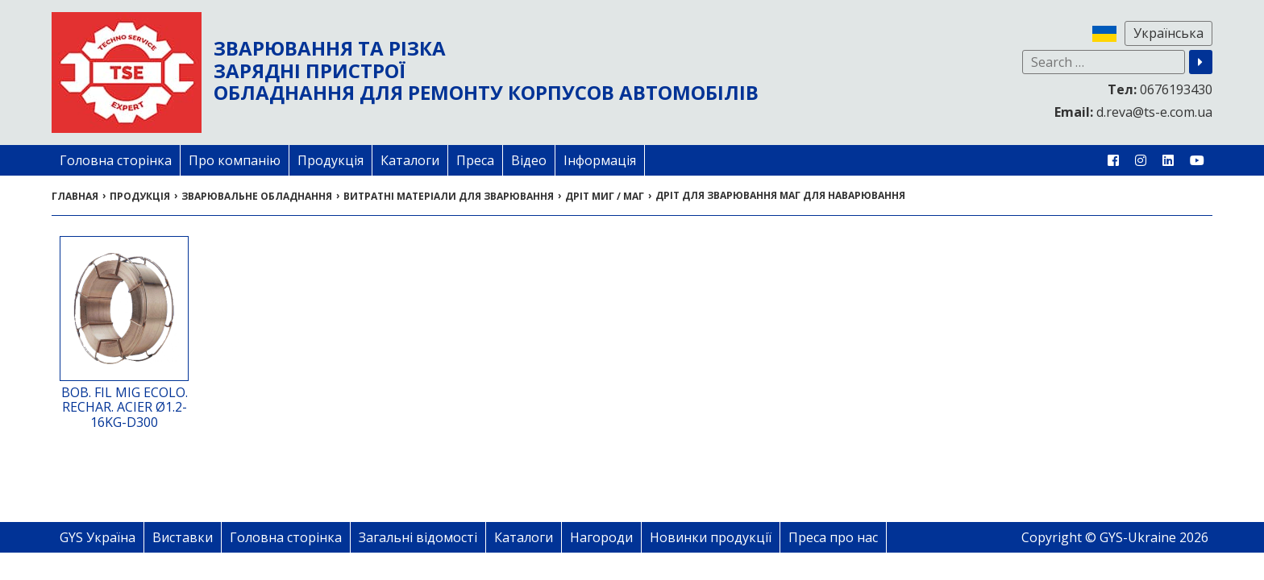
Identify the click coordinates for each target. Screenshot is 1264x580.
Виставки (182, 537)
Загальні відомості (418, 537)
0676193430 (1160, 89)
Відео (529, 160)
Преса (475, 160)
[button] (1200, 62)
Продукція (330, 160)
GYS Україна (97, 537)
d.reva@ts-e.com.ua (1133, 112)
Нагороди (601, 537)
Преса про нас (833, 537)
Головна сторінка (116, 160)
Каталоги (409, 160)
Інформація (599, 160)
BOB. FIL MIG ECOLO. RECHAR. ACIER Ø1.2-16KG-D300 (124, 407)
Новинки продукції (710, 537)
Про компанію (235, 160)
